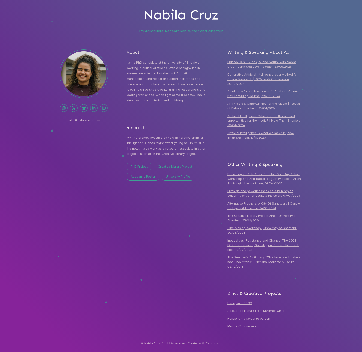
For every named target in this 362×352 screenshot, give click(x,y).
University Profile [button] (178, 176)
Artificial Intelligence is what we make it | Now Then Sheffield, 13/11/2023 (260, 135)
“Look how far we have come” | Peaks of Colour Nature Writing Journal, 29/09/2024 (262, 93)
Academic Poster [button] (143, 176)
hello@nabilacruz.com (84, 120)
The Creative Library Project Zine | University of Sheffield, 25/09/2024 (262, 218)
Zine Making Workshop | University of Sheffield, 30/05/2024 (262, 230)
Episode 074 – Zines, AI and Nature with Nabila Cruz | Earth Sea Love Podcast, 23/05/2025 (261, 64)
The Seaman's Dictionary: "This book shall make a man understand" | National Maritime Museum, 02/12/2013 (264, 261)
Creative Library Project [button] (175, 166)
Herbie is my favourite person (248, 318)
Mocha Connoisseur (242, 326)
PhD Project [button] (139, 166)
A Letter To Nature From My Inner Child (255, 310)
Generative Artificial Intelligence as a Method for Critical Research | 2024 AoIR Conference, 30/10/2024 (262, 79)
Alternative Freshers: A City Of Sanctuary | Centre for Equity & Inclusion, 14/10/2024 (263, 206)
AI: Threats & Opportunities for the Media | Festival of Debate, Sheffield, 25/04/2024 (264, 106)
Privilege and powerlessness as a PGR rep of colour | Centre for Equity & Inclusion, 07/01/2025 (263, 193)
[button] (64, 108)
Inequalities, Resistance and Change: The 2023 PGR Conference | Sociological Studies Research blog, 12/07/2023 (263, 245)
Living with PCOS (239, 303)
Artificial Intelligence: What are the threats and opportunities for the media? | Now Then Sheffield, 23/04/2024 (264, 120)
